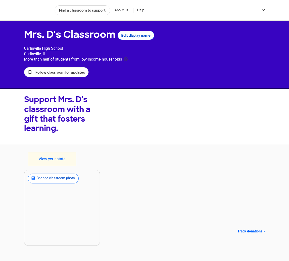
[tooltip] (125, 59)
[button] (56, 72)
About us (121, 10)
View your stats (52, 159)
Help (140, 10)
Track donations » (251, 231)
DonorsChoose (37, 10)
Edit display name (136, 35)
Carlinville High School (43, 48)
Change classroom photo (53, 178)
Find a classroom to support (82, 10)
